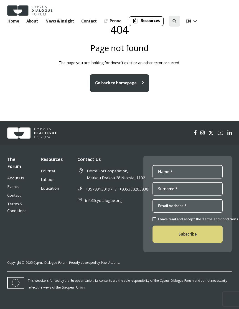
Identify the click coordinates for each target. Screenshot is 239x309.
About (32, 21)
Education (50, 188)
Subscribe (187, 234)
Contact (89, 21)
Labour (47, 179)
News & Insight (59, 21)
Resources (146, 21)
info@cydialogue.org (103, 200)
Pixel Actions (110, 262)
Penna (113, 20)
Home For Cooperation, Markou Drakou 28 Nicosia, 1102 (116, 174)
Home (13, 21)
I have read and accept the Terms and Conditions (198, 219)
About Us (15, 178)
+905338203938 (133, 189)
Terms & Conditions (16, 207)
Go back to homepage (119, 82)
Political (48, 170)
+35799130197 (99, 189)
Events (13, 186)
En (192, 21)
